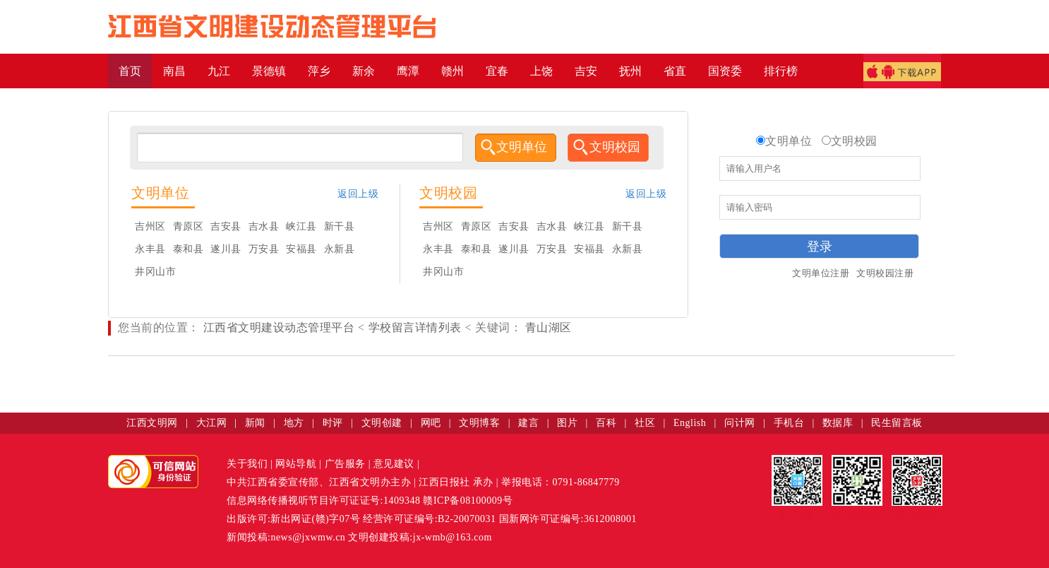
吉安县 (225, 226)
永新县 (339, 249)
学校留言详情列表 (415, 327)
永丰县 (150, 249)
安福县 (301, 249)
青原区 (188, 226)
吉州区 (150, 226)
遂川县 (225, 249)
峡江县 (301, 226)
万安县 (264, 249)
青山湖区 (547, 327)
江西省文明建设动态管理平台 (279, 327)
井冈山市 (155, 271)
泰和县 (188, 249)
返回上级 (357, 194)
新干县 (339, 226)
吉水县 (264, 226)
